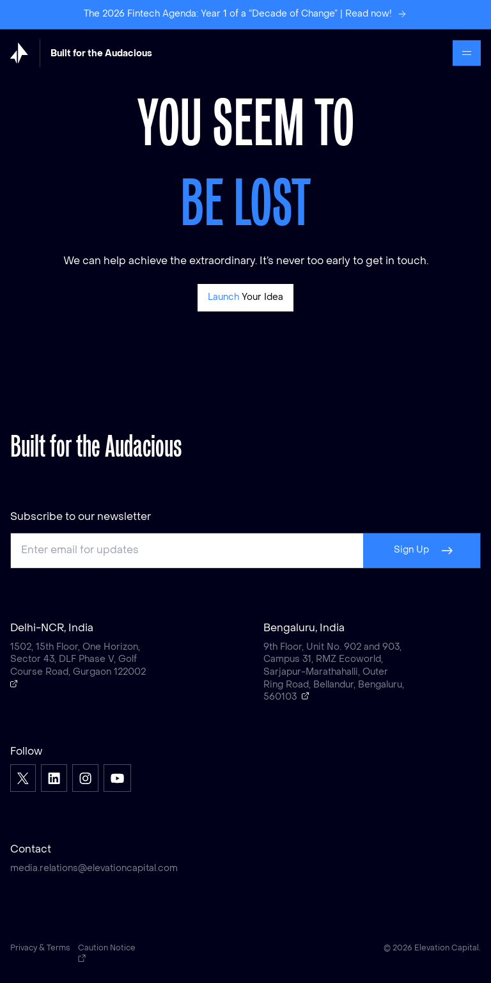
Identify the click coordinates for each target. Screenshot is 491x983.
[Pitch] (245, 297)
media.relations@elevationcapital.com (94, 869)
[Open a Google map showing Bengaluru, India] (305, 696)
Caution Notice (107, 954)
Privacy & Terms (40, 948)
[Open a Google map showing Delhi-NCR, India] (14, 684)
